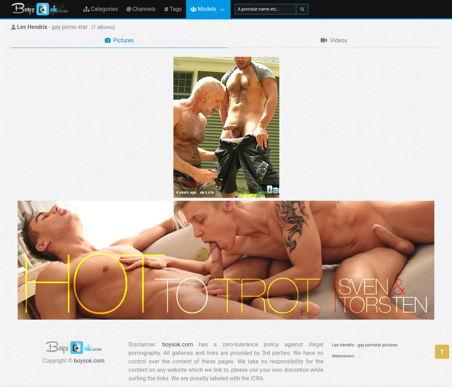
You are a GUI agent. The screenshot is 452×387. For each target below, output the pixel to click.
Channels (141, 9)
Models (203, 9)
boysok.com (89, 360)
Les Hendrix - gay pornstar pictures (364, 345)
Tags (173, 9)
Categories (100, 9)
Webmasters (343, 356)
